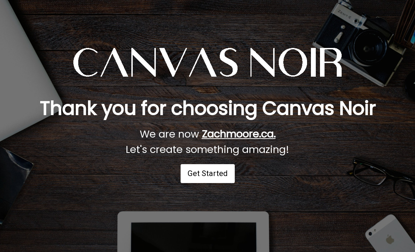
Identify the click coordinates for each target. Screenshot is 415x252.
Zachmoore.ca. (239, 134)
